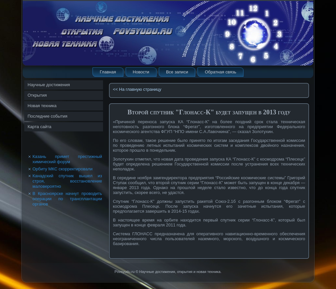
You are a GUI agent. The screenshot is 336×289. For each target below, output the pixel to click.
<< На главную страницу (137, 89)
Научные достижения (49, 84)
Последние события (47, 116)
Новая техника (42, 105)
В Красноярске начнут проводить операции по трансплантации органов (67, 199)
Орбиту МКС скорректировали (62, 168)
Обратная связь (220, 71)
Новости (141, 71)
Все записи (177, 71)
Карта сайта (39, 126)
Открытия (37, 95)
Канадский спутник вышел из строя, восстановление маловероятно (67, 181)
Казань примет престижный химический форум (67, 159)
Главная (108, 71)
